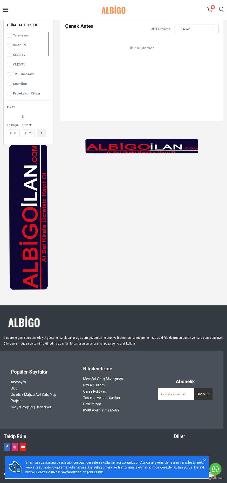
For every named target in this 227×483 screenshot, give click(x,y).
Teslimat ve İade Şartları (101, 398)
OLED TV (19, 64)
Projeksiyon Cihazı (26, 93)
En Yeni (186, 29)
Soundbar (20, 84)
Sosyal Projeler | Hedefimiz (31, 407)
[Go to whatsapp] (215, 469)
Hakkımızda (92, 404)
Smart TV (19, 45)
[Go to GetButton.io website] (215, 478)
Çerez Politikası (95, 391)
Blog (14, 388)
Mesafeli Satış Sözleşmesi (103, 379)
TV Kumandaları (24, 74)
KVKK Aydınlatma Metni (101, 410)
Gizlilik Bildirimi (94, 385)
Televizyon (20, 35)
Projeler (17, 401)
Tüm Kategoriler (21, 25)
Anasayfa (18, 382)
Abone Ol (203, 394)
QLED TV (19, 55)
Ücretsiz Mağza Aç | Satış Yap (33, 394)
